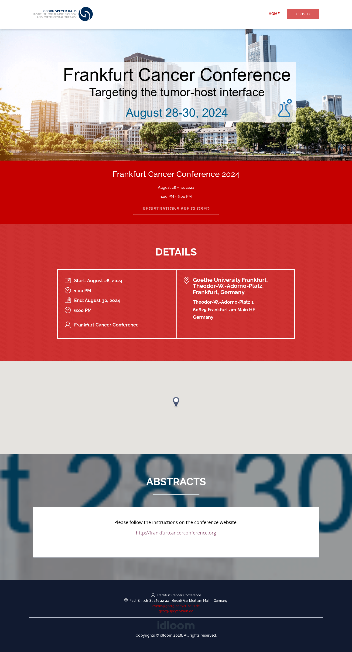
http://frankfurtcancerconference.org (176, 533)
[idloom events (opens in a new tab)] (176, 625)
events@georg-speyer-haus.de (176, 606)
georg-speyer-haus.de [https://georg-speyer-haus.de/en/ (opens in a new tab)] (176, 611)
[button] (176, 402)
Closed (303, 14)
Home (274, 14)
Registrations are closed (176, 209)
